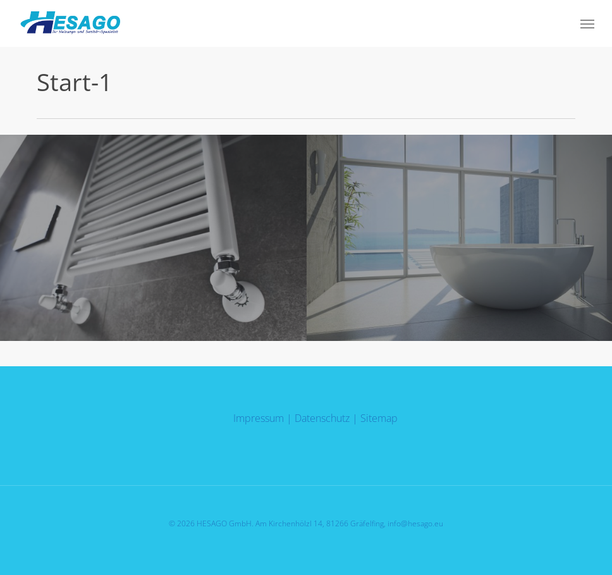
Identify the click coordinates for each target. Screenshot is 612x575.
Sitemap (379, 418)
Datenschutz (322, 418)
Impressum (258, 418)
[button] (587, 23)
